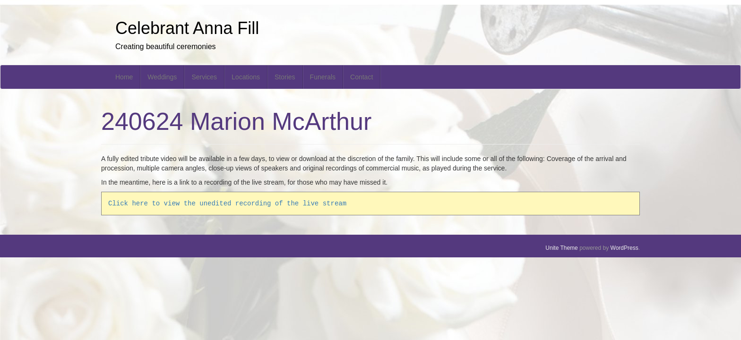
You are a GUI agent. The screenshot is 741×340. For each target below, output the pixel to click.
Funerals (323, 77)
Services (204, 77)
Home (124, 77)
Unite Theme (561, 248)
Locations (246, 77)
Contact (361, 77)
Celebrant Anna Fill (187, 28)
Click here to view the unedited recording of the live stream (227, 203)
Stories (285, 77)
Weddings (162, 77)
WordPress (624, 248)
